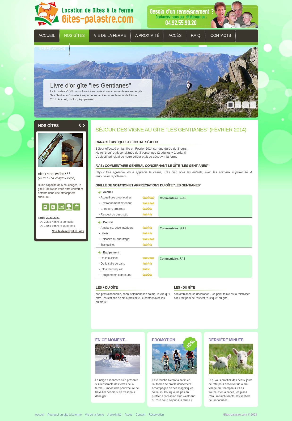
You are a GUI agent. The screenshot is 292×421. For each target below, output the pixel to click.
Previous (80, 125)
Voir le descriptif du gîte (68, 231)
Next (84, 125)
